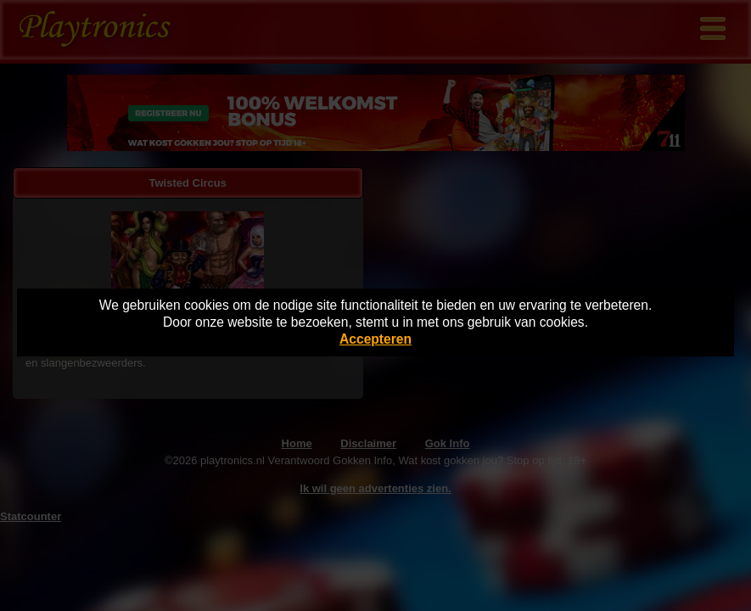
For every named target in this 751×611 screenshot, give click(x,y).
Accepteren (375, 339)
